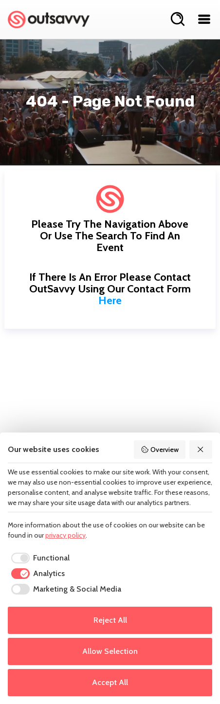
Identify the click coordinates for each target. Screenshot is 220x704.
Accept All (110, 682)
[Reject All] (201, 449)
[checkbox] (39, 558)
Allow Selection (110, 651)
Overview (160, 449)
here (110, 300)
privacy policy (65, 535)
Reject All (110, 620)
